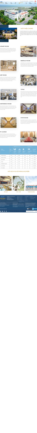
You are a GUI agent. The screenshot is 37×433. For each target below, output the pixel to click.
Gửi (36, 211)
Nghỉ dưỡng (26, 196)
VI (36, 1)
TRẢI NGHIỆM (32, 198)
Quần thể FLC (17, 198)
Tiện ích (26, 197)
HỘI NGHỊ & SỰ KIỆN (32, 197)
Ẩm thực (31, 196)
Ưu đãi (26, 198)
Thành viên (31, 1)
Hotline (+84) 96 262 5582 (24, 1)
